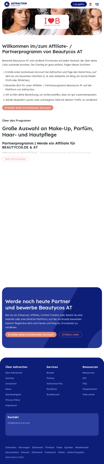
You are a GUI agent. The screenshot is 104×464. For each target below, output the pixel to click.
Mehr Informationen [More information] (15, 159)
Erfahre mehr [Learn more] (70, 334)
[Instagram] (19, 430)
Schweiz (25, 452)
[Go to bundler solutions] (55, 394)
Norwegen (24, 447)
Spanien (68, 447)
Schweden (10, 447)
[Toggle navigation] (97, 4)
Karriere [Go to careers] (9, 378)
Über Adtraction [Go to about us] (13, 372)
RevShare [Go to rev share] (52, 389)
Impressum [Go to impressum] (11, 405)
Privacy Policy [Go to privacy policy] (12, 400)
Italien (61, 452)
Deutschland (12, 452)
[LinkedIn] (11, 430)
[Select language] (90, 4)
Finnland (49, 447)
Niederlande (82, 447)
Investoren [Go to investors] (11, 383)
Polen (59, 447)
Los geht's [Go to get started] (79, 4)
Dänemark (37, 447)
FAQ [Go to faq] (84, 383)
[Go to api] (90, 378)
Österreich (37, 452)
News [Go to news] (8, 389)
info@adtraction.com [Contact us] (19, 423)
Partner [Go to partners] (50, 378)
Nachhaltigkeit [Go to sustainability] (13, 394)
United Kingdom (75, 452)
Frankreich (50, 452)
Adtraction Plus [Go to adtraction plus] (55, 383)
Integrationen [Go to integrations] (89, 389)
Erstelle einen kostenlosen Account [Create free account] (28, 107)
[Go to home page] (15, 4)
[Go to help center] (90, 394)
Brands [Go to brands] (50, 372)
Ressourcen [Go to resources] (88, 372)
